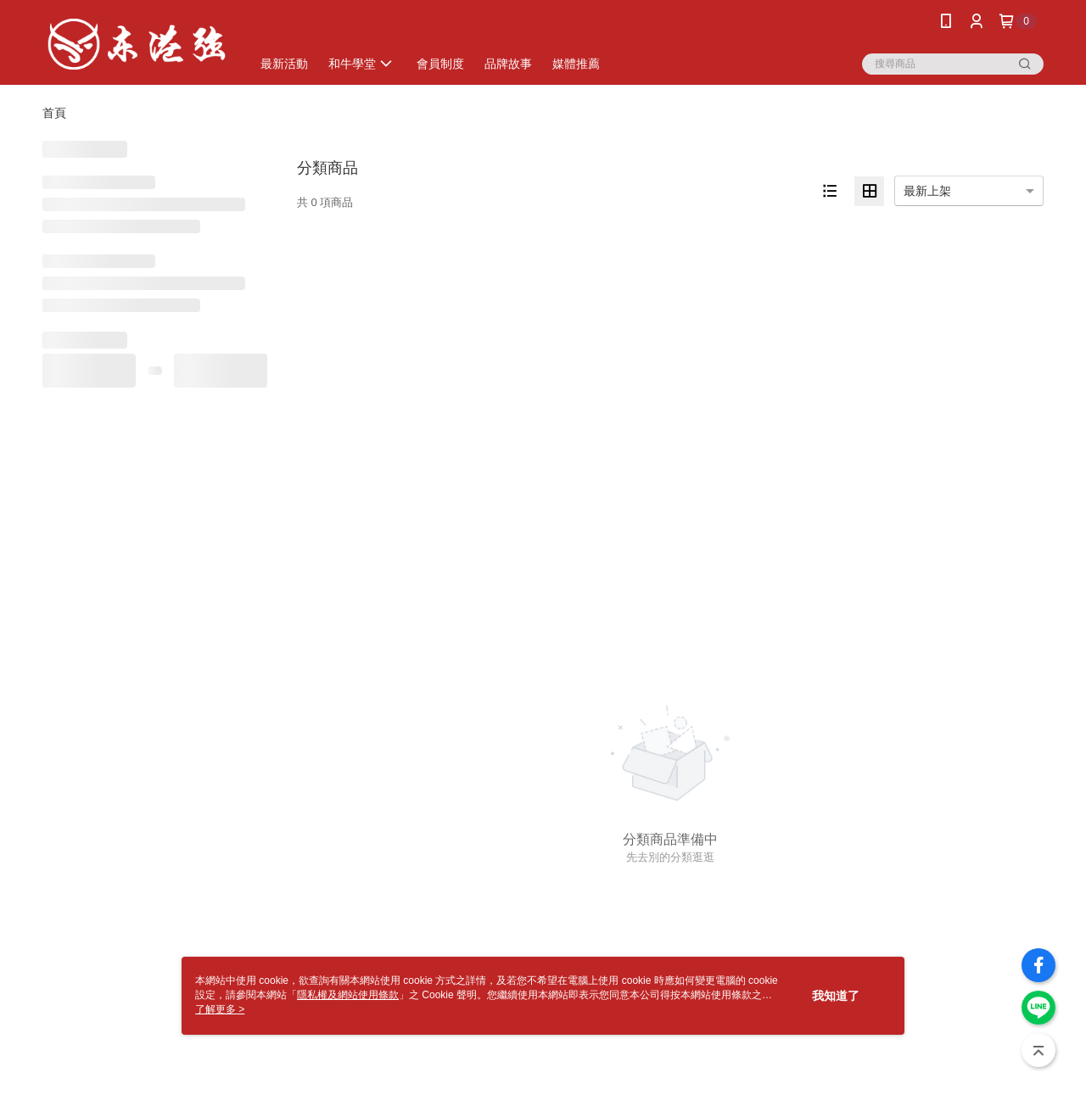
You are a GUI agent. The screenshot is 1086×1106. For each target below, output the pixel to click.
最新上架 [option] (927, 191)
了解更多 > (219, 1009)
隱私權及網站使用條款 (348, 995)
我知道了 (835, 996)
